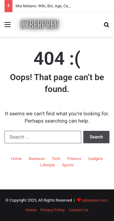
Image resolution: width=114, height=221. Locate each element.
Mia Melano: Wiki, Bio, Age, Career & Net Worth (56, 6)
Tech (56, 158)
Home (16, 158)
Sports (68, 165)
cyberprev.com (95, 200)
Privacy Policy (52, 210)
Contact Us (78, 210)
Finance (74, 158)
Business (37, 158)
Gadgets (95, 158)
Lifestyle (47, 165)
